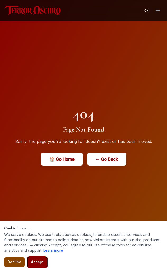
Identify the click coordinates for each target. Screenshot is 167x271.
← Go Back (107, 159)
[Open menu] (158, 11)
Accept (37, 262)
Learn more (53, 250)
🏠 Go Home (62, 159)
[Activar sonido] (146, 10)
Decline (14, 262)
